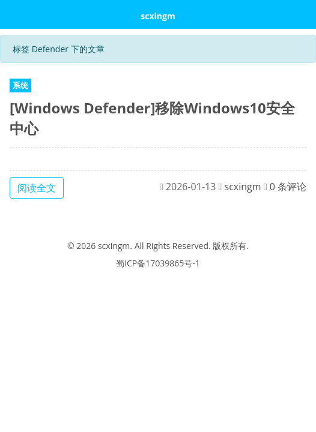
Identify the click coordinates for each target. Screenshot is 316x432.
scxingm (158, 16)
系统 (20, 85)
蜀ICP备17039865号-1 (158, 263)
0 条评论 (288, 186)
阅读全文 (36, 187)
